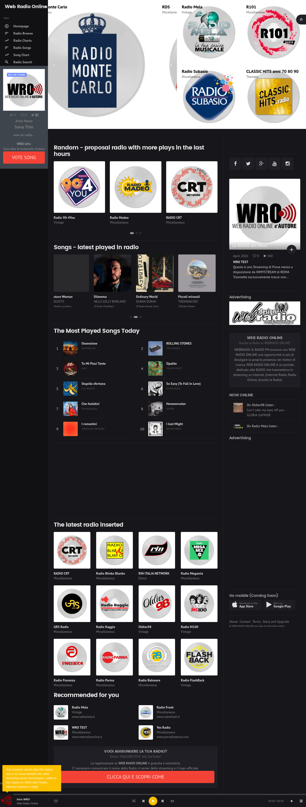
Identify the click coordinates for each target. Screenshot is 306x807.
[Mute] (291, 801)
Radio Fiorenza (64, 680)
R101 (251, 7)
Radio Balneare (149, 680)
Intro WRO (23, 799)
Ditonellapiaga (89, 408)
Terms (256, 621)
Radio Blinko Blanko (110, 573)
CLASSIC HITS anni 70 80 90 (272, 71)
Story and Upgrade (276, 621)
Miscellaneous (62, 12)
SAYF (84, 368)
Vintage (187, 12)
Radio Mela (192, 7)
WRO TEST (79, 727)
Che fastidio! (91, 404)
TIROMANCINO (190, 302)
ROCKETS (60, 302)
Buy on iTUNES (16, 74)
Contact (245, 621)
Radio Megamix (192, 573)
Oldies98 (145, 627)
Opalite (171, 363)
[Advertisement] (136, 480)
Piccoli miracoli (191, 296)
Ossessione (89, 343)
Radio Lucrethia (63, 306)
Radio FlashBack (106, 306)
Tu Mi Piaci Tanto (94, 363)
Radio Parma (105, 680)
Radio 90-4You (64, 217)
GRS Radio (61, 627)
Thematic (252, 77)
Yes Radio (164, 727)
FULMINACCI (88, 388)
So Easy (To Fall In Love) (183, 383)
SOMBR (170, 408)
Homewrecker (176, 404)
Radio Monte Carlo (70, 7)
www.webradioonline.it (87, 737)
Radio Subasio (195, 71)
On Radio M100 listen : (263, 404)
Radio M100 (189, 627)
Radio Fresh (165, 707)
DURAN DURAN (148, 302)
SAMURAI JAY (89, 348)
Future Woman (64, 296)
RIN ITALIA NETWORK (154, 573)
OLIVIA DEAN (173, 388)
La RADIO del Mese (249, 245)
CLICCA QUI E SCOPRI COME (135, 777)
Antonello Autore (275, 626)
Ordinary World (149, 296)
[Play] (153, 801)
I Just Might (174, 424)
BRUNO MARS (173, 428)
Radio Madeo (119, 217)
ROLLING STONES (179, 343)
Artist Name (23, 121)
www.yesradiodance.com (173, 737)
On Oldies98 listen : (261, 420)
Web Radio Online (27, 803)
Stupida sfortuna (93, 383)
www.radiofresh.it (168, 717)
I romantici (89, 424)
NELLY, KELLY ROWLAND (112, 302)
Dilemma (102, 296)
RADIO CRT (174, 217)
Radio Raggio (105, 627)
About (233, 621)
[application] (153, 801)
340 (268, 256)
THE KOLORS (173, 348)
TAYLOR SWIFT (174, 368)
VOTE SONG (24, 157)
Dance (143, 578)
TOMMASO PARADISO (93, 428)
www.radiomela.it (83, 717)
